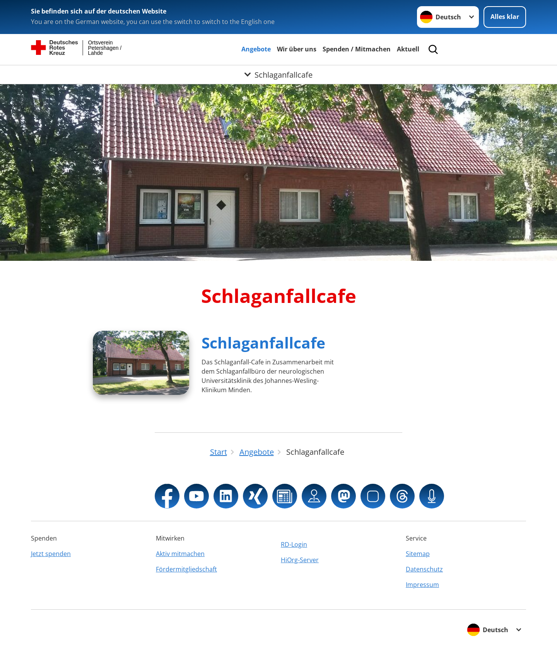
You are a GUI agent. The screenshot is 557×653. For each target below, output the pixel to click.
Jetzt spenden (51, 553)
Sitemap (418, 553)
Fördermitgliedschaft (186, 569)
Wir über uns (296, 49)
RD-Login (294, 544)
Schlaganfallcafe (263, 342)
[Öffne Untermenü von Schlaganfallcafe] (278, 74)
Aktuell (408, 49)
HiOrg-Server (300, 560)
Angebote (256, 49)
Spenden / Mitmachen (357, 49)
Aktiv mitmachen (180, 553)
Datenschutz (424, 569)
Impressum (422, 584)
